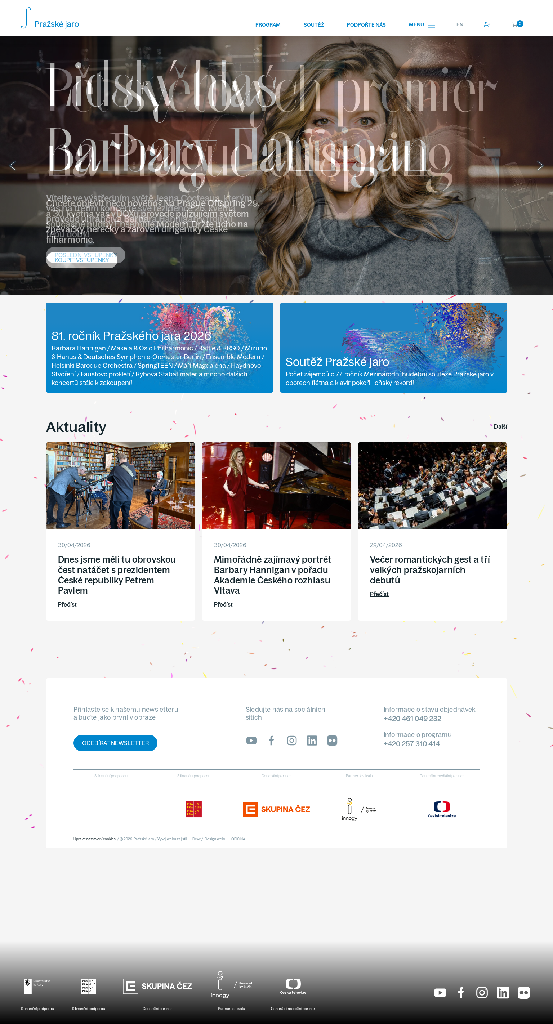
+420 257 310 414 (412, 743)
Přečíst (67, 604)
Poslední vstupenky (86, 255)
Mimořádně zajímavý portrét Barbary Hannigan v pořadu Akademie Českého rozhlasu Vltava (272, 575)
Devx (196, 839)
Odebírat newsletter (115, 743)
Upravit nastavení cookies (94, 839)
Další (500, 426)
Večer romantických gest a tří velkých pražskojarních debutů (430, 570)
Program (268, 25)
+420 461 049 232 (412, 718)
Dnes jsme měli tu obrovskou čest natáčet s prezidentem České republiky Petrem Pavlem (117, 575)
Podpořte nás (366, 25)
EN (459, 24)
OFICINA (238, 839)
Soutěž (314, 25)
